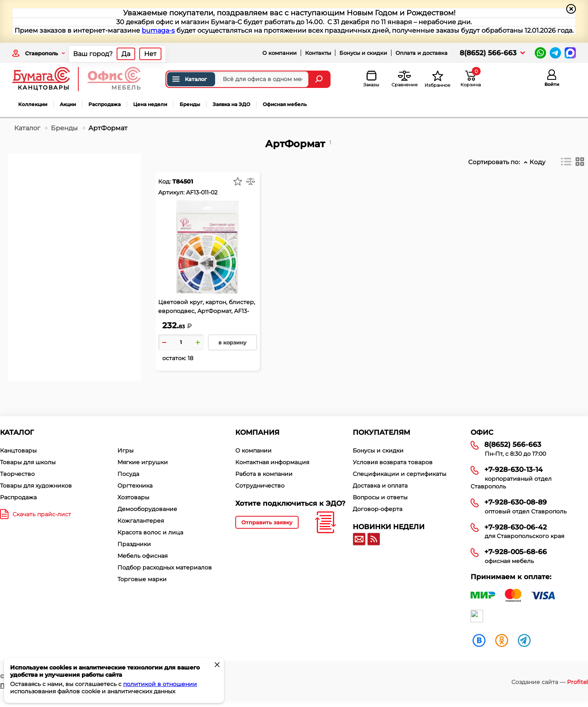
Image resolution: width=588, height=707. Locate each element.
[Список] (566, 162)
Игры (125, 450)
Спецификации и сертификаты (399, 474)
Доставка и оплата (380, 485)
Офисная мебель (285, 104)
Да (125, 54)
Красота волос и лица (150, 532)
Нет (150, 54)
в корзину (232, 342)
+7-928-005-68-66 (515, 552)
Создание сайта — (549, 682)
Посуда (128, 474)
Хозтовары (133, 497)
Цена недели (150, 104)
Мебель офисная (142, 555)
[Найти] (320, 79)
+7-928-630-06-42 (515, 527)
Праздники (134, 544)
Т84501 (182, 181)
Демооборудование (147, 509)
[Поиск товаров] (237, 79)
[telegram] (524, 640)
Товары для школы (28, 462)
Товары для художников (36, 485)
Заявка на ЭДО (231, 104)
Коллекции (32, 104)
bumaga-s (158, 30)
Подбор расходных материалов (164, 567)
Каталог (189, 79)
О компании (279, 53)
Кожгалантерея (140, 520)
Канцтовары (18, 450)
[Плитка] (580, 162)
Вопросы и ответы (380, 497)
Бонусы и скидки (363, 53)
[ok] (501, 640)
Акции (68, 104)
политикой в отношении (160, 684)
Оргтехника (135, 485)
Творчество (17, 474)
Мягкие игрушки (142, 462)
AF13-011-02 (202, 192)
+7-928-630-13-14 (513, 469)
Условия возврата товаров (393, 462)
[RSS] (373, 539)
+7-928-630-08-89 (515, 502)
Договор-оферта (377, 509)
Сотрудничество (260, 485)
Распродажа (104, 104)
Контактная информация (272, 462)
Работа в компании (264, 474)
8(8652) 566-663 (488, 53)
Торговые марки (142, 579)
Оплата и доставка (421, 53)
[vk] (479, 640)
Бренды (190, 104)
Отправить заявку (267, 522)
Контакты (318, 53)
